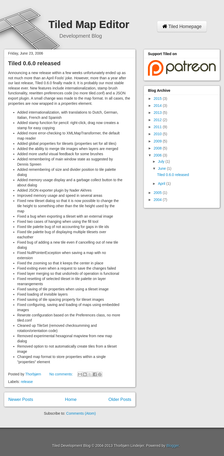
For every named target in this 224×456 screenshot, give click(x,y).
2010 (158, 134)
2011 (158, 127)
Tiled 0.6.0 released (34, 63)
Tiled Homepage (182, 26)
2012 (158, 120)
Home (71, 399)
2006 (158, 155)
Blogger (172, 446)
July (161, 161)
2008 (158, 148)
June (162, 168)
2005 (158, 193)
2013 (158, 112)
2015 (158, 98)
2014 (158, 105)
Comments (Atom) (81, 413)
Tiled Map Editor (88, 24)
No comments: (61, 374)
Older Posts (119, 399)
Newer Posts (20, 399)
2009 (158, 141)
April (162, 183)
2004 (158, 200)
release (27, 382)
